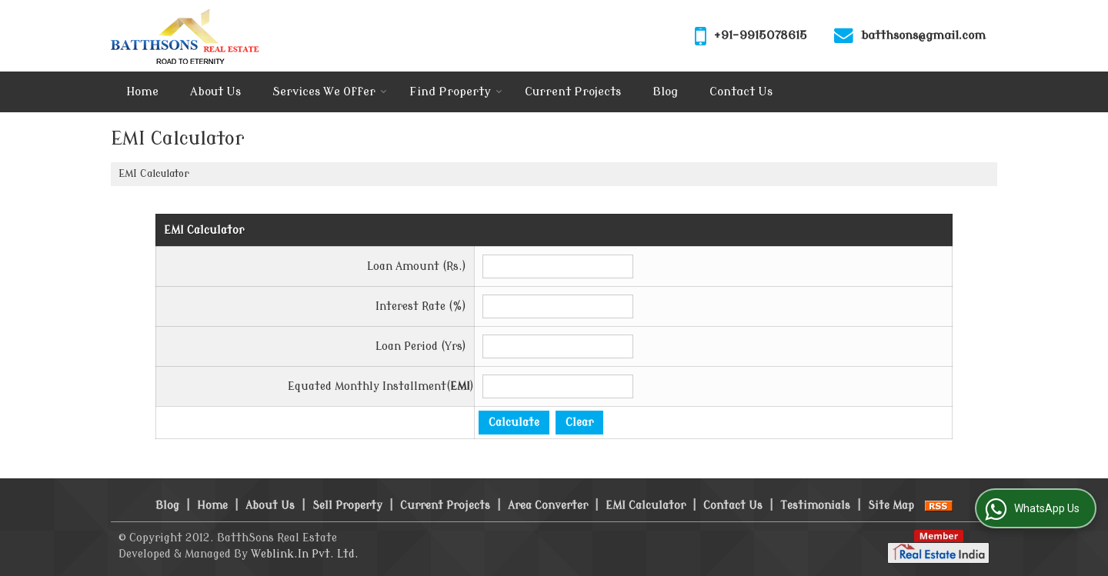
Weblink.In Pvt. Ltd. (305, 554)
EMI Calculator (646, 505)
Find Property (455, 91)
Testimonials (815, 505)
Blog (665, 91)
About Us (215, 91)
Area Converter (548, 505)
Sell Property (347, 505)
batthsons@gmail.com (923, 35)
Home (142, 91)
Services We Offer (329, 91)
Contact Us (741, 91)
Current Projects (573, 91)
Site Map (891, 505)
